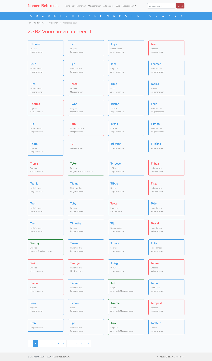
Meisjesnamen (94, 5)
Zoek (180, 5)
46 (75, 343)
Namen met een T (70, 23)
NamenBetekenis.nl (36, 23)
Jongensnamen (79, 5)
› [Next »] (88, 343)
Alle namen (108, 5)
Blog (118, 5)
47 (82, 343)
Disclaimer (170, 356)
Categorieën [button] (128, 5)
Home (67, 5)
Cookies (180, 356)
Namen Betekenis (43, 5)
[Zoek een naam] (161, 5)
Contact (160, 356)
